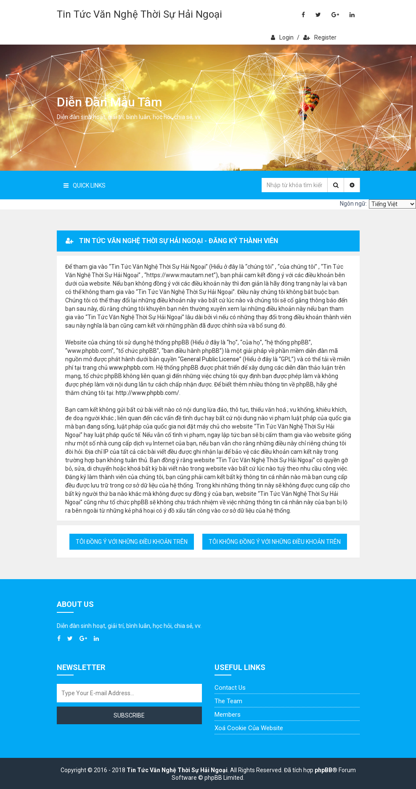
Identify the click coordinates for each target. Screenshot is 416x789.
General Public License (209, 359)
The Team (228, 701)
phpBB (323, 770)
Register (320, 37)
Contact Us (230, 687)
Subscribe (129, 715)
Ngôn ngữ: (353, 203)
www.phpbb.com (131, 367)
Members (228, 714)
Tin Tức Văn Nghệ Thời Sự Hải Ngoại (139, 14)
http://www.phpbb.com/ (147, 392)
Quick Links (85, 185)
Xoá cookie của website (249, 728)
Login (282, 37)
